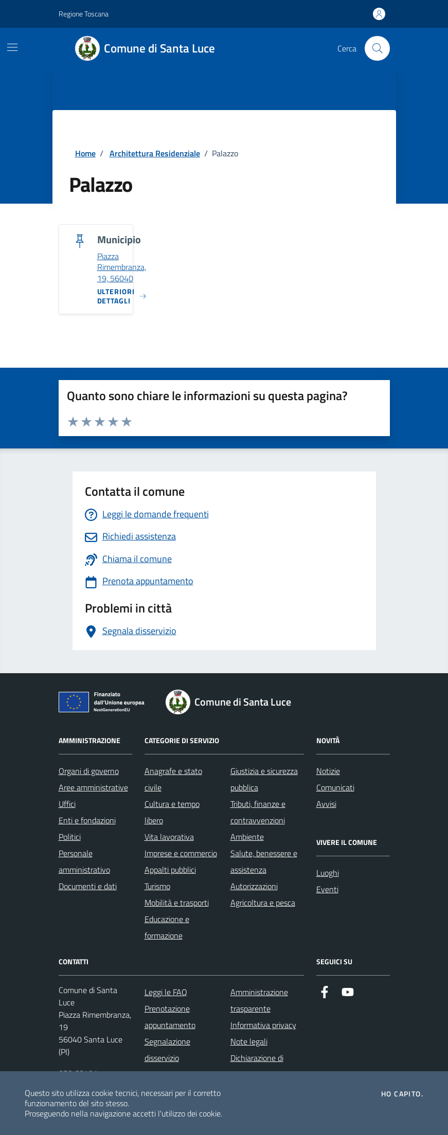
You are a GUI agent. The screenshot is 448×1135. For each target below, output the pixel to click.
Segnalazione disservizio (167, 1049)
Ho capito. (402, 1093)
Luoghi (327, 873)
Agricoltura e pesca (262, 902)
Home (85, 153)
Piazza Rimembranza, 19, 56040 (121, 267)
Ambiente (247, 837)
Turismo (157, 886)
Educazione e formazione (167, 927)
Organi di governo (89, 771)
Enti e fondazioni (87, 820)
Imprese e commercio (181, 853)
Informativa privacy (263, 1025)
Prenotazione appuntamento (170, 1016)
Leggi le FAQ (166, 992)
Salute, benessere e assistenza (263, 861)
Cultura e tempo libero (172, 812)
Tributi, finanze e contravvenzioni (257, 812)
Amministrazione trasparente (259, 1000)
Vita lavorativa (169, 837)
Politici (70, 837)
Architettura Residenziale (155, 153)
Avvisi (326, 804)
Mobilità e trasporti (177, 902)
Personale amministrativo (84, 861)
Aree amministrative (93, 787)
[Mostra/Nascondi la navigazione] (12, 47)
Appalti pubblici (170, 869)
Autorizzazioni (254, 886)
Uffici (67, 804)
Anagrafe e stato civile (173, 779)
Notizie (328, 771)
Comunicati (335, 787)
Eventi (327, 889)
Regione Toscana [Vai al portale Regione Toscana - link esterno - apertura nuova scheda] (84, 13)
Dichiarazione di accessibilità (256, 1066)
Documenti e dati (88, 886)
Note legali (248, 1041)
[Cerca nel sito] (377, 48)
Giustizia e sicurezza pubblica (264, 779)
